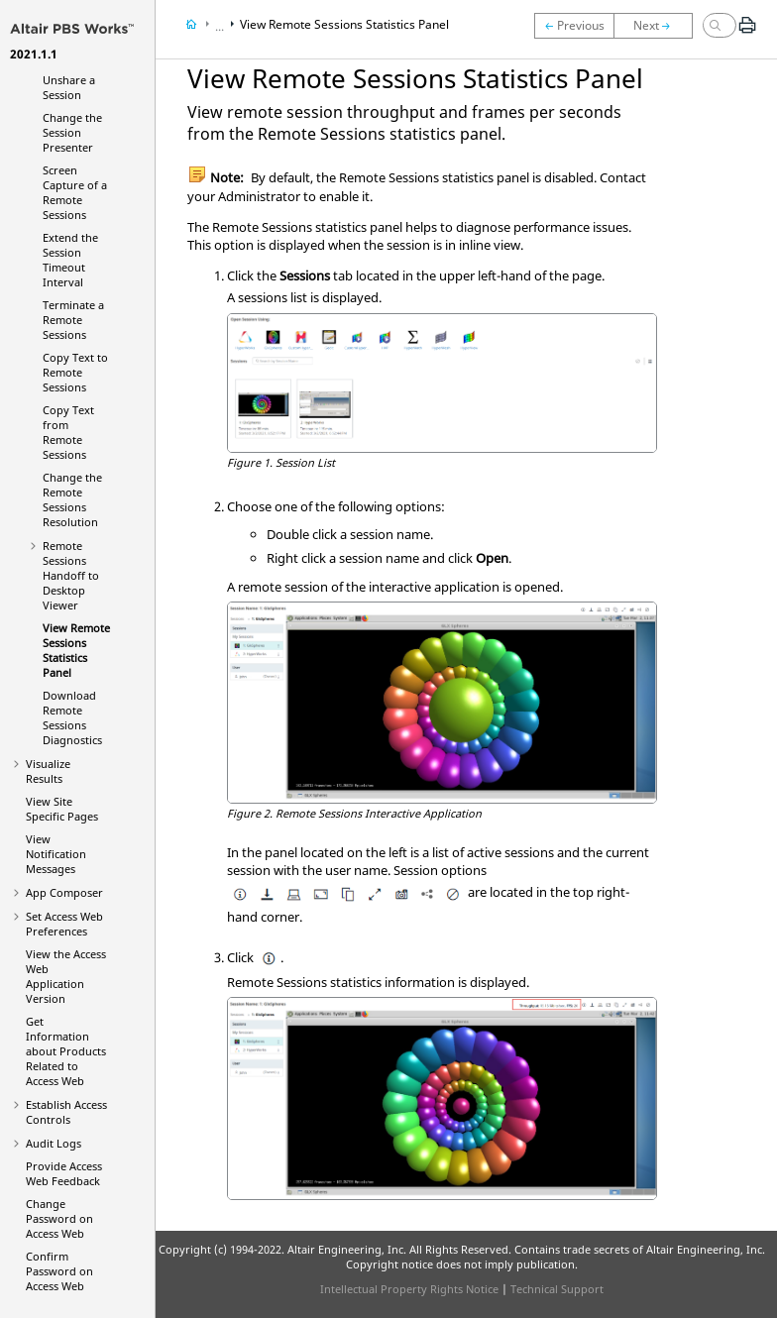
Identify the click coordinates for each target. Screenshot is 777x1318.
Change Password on (59, 1218)
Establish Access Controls (66, 1112)
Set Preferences (64, 923)
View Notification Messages (56, 853)
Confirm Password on (59, 1271)
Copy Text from (68, 432)
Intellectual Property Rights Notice (409, 1288)
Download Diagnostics (72, 717)
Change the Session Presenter (72, 132)
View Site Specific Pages (62, 809)
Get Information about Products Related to (66, 1051)
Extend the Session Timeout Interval (70, 259)
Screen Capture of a (75, 192)
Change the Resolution (72, 499)
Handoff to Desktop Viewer (71, 575)
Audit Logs (53, 1143)
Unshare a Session (69, 87)
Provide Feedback (64, 1173)
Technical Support (557, 1288)
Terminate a (73, 319)
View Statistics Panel (76, 650)
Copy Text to (75, 372)
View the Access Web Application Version (66, 976)
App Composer (64, 892)
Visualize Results (48, 771)
